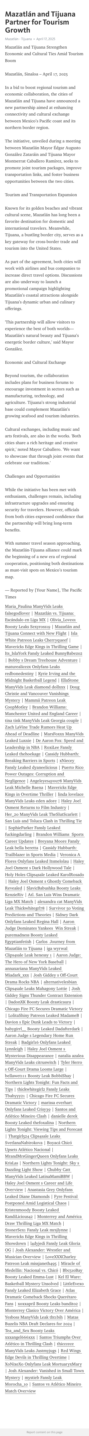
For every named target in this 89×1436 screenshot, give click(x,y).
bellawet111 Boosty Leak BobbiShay (38, 1075)
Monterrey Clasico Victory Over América (42, 1310)
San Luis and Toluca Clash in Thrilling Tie (43, 821)
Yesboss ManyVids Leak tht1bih (34, 1317)
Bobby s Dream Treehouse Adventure (43, 660)
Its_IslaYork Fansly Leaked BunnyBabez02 (43, 653)
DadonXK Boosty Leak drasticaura (39, 1002)
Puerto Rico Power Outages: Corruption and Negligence (45, 774)
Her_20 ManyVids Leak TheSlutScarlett (41, 814)
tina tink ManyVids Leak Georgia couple (42, 720)
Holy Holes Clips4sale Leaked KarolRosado (44, 874)
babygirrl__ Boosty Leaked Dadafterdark (42, 1028)
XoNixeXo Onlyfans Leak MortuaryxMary (43, 1364)
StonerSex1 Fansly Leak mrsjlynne (36, 1230)
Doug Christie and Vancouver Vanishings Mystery (43, 693)
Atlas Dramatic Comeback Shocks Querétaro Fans (41, 1297)
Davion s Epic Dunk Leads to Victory (38, 1022)
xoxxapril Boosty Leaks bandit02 (48, 1303)
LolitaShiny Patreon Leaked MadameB (43, 1015)
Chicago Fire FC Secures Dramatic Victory (44, 1008)
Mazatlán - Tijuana (18, 39)
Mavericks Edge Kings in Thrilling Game (42, 646)
